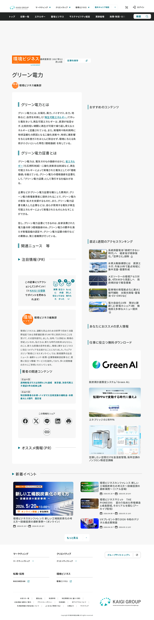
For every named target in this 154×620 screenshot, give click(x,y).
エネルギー (41, 16)
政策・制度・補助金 (120, 16)
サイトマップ (84, 606)
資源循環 (101, 16)
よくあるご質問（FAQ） (55, 606)
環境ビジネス (64, 581)
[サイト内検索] (142, 16)
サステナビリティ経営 (81, 16)
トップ (14, 16)
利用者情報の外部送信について (29, 606)
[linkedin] (57, 421)
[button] (115, 254)
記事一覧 (26, 16)
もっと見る (77, 538)
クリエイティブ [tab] (63, 7)
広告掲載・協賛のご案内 (24, 602)
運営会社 (40, 598)
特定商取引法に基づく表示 (72, 598)
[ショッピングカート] (126, 7)
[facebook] (25, 421)
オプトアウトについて (80, 602)
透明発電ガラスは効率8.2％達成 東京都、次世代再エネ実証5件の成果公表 (46, 384)
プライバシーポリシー (46, 602)
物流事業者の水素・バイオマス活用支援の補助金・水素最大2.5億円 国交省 (46, 397)
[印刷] (68, 421)
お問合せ (72, 606)
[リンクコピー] (47, 432)
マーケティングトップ (23, 561)
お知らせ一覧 (26, 598)
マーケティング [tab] (43, 7)
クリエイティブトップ (67, 561)
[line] (47, 421)
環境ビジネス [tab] (82, 7)
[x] (36, 421)
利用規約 (63, 602)
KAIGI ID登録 (37, 290)
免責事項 (53, 598)
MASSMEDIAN (21, 581)
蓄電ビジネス (59, 16)
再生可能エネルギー (55, 117)
